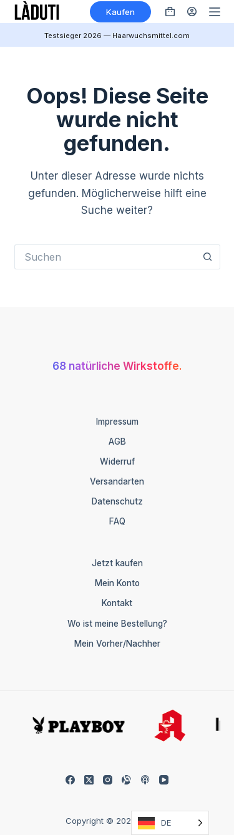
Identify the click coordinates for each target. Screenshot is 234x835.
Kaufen (120, 12)
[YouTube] (163, 779)
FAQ (117, 521)
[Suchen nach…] (104, 256)
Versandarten (117, 481)
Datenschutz (117, 501)
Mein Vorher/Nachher (117, 644)
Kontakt (117, 603)
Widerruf (117, 461)
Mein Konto (117, 583)
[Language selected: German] (170, 823)
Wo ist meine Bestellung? (117, 624)
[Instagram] (107, 779)
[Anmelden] (192, 11)
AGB (117, 441)
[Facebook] (70, 779)
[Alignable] (126, 779)
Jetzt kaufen (117, 563)
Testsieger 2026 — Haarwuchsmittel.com (117, 35)
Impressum (117, 422)
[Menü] (214, 11)
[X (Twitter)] (89, 779)
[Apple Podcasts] (145, 779)
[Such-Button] (207, 256)
